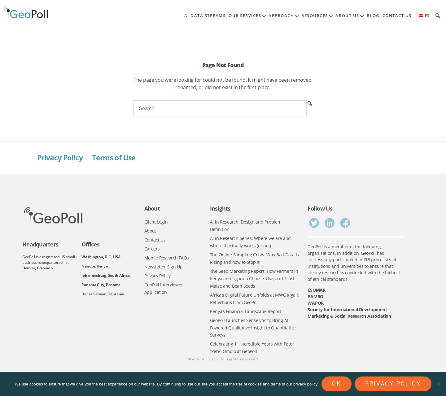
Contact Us (397, 15)
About (150, 231)
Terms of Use (117, 157)
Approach (281, 15)
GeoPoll (198, 362)
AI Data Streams (205, 15)
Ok (336, 384)
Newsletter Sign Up (163, 268)
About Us (347, 15)
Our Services (245, 15)
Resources (314, 15)
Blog (373, 15)
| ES (422, 15)
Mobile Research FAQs (166, 258)
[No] (438, 384)
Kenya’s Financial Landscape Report (245, 313)
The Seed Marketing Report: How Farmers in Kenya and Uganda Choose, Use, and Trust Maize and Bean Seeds (254, 279)
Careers (152, 249)
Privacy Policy (61, 157)
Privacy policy (393, 384)
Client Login (156, 222)
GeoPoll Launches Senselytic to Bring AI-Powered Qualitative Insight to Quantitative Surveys (253, 329)
